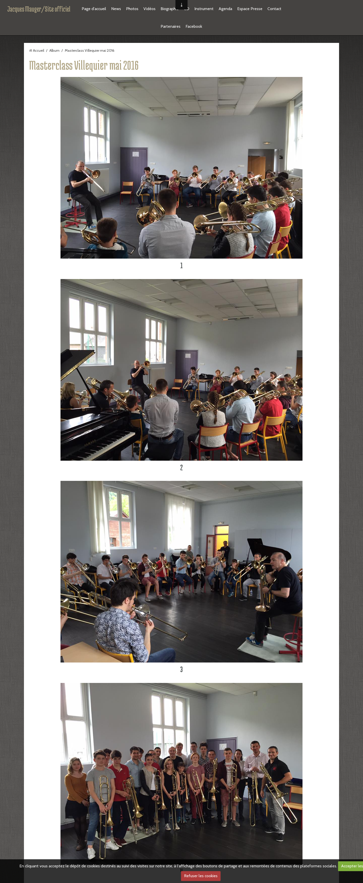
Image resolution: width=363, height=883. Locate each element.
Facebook (194, 26)
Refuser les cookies (201, 875)
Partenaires (170, 26)
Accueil (38, 50)
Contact (274, 8)
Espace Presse (249, 8)
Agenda (225, 8)
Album (54, 50)
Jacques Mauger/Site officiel (38, 9)
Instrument (204, 8)
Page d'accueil (94, 8)
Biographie (170, 8)
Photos (132, 8)
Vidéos (149, 8)
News (116, 8)
